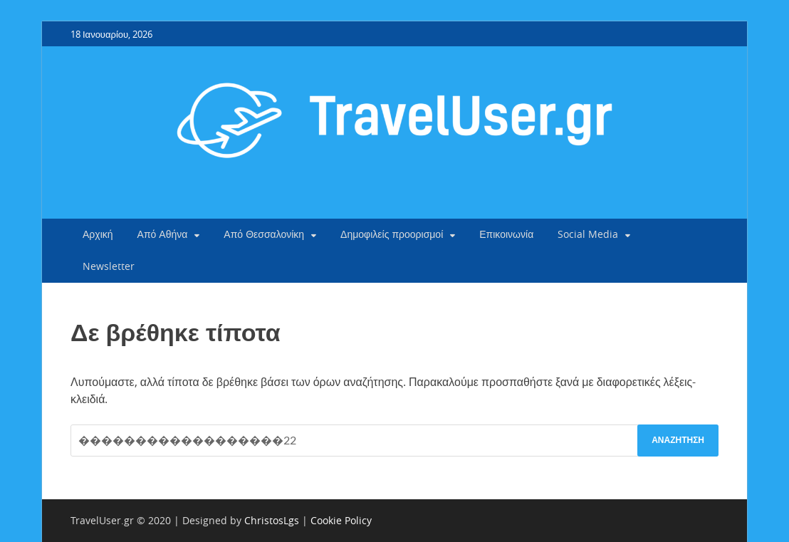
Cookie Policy (341, 520)
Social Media (588, 234)
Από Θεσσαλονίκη (264, 234)
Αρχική (98, 234)
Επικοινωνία (506, 234)
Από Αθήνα (162, 234)
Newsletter (109, 266)
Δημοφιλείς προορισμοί (391, 234)
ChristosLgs (271, 520)
